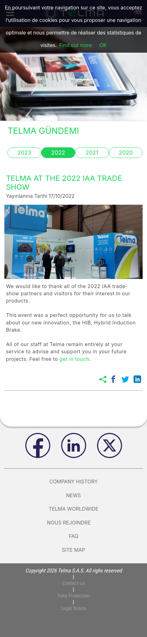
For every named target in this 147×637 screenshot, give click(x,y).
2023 (24, 152)
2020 (126, 152)
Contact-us (73, 583)
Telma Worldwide (73, 509)
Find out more (75, 45)
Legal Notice (73, 608)
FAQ (73, 536)
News (73, 495)
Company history (73, 481)
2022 (58, 152)
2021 (92, 152)
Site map (73, 550)
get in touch (74, 359)
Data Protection (73, 595)
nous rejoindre (73, 522)
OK (103, 45)
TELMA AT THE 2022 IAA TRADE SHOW (64, 183)
